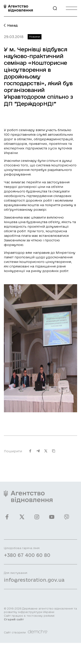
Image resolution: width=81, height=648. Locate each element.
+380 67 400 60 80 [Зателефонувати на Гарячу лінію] (27, 557)
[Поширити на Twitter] (45, 453)
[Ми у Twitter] (22, 519)
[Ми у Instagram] (37, 519)
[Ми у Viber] (67, 519)
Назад (11, 25)
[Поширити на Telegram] (38, 453)
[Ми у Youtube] (52, 519)
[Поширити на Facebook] (30, 453)
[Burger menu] (71, 8)
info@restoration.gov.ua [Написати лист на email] (34, 582)
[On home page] (18, 8)
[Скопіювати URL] (53, 453)
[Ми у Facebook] (7, 519)
